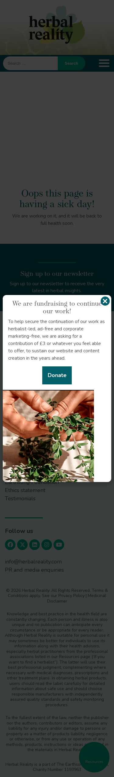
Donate (57, 375)
